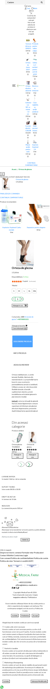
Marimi (14, 285)
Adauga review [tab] (21, 365)
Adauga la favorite (19, 326)
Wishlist (10, 555)
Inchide (15, 616)
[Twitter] (14, 588)
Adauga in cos (20, 305)
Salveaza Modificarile (39, 681)
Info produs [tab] (20, 353)
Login (25, 555)
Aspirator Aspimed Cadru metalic (11, 228)
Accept (35, 616)
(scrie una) (32, 281)
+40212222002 (25, 582)
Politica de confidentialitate (22, 558)
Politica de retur (6, 561)
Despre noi (4, 552)
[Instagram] (16, 588)
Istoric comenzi (15, 552)
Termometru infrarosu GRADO (29, 46)
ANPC (31, 561)
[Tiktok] (18, 588)
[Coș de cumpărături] (31, 11)
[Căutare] (42, 2)
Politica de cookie (41, 558)
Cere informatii (19, 328)
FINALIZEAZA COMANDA (10, 194)
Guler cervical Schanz (34, 128)
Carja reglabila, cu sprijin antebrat (35, 107)
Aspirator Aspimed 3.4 (35, 147)
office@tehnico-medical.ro (26, 585)
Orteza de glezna (25, 169)
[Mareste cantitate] (22, 299)
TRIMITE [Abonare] (25, 540)
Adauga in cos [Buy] (17, 456)
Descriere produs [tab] (23, 341)
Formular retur (28, 552)
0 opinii (29, 281)
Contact (3, 555)
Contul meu (18, 555)
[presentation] (21, 464)
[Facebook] (12, 588)
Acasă (14, 169)
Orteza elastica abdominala (29, 88)
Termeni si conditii (20, 561)
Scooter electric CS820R (28, 128)
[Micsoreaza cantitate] (13, 299)
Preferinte (25, 616)
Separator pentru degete (36, 227)
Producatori (39, 552)
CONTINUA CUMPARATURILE (11, 197)
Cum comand (5, 558)
